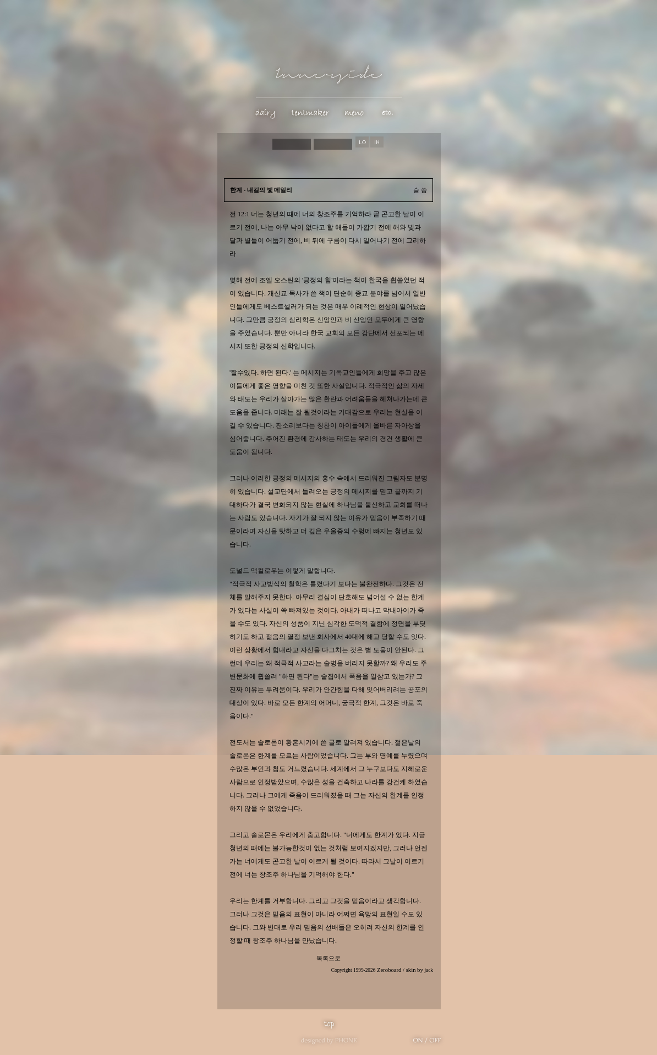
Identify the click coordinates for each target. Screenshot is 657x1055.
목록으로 (328, 958)
